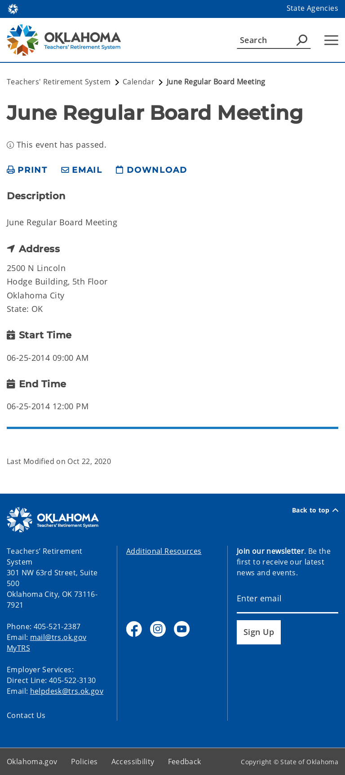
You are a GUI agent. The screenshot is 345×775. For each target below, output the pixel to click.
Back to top (315, 510)
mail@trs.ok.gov (58, 637)
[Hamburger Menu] (331, 40)
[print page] (27, 170)
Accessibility (133, 761)
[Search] (274, 40)
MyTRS (18, 648)
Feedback (184, 761)
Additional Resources (164, 551)
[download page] (151, 170)
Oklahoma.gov (32, 761)
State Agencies (312, 8)
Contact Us (26, 715)
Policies (84, 761)
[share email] (81, 170)
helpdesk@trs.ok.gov (66, 691)
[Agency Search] (302, 40)
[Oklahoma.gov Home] (13, 8)
